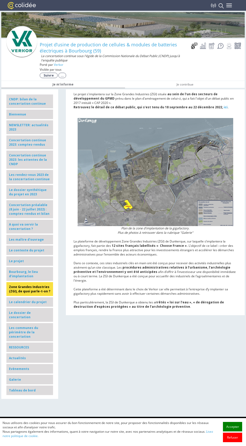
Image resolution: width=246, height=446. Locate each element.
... (62, 75)
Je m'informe (63, 84)
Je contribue (185, 84)
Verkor (58, 64)
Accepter (232, 441)
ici (226, 107)
